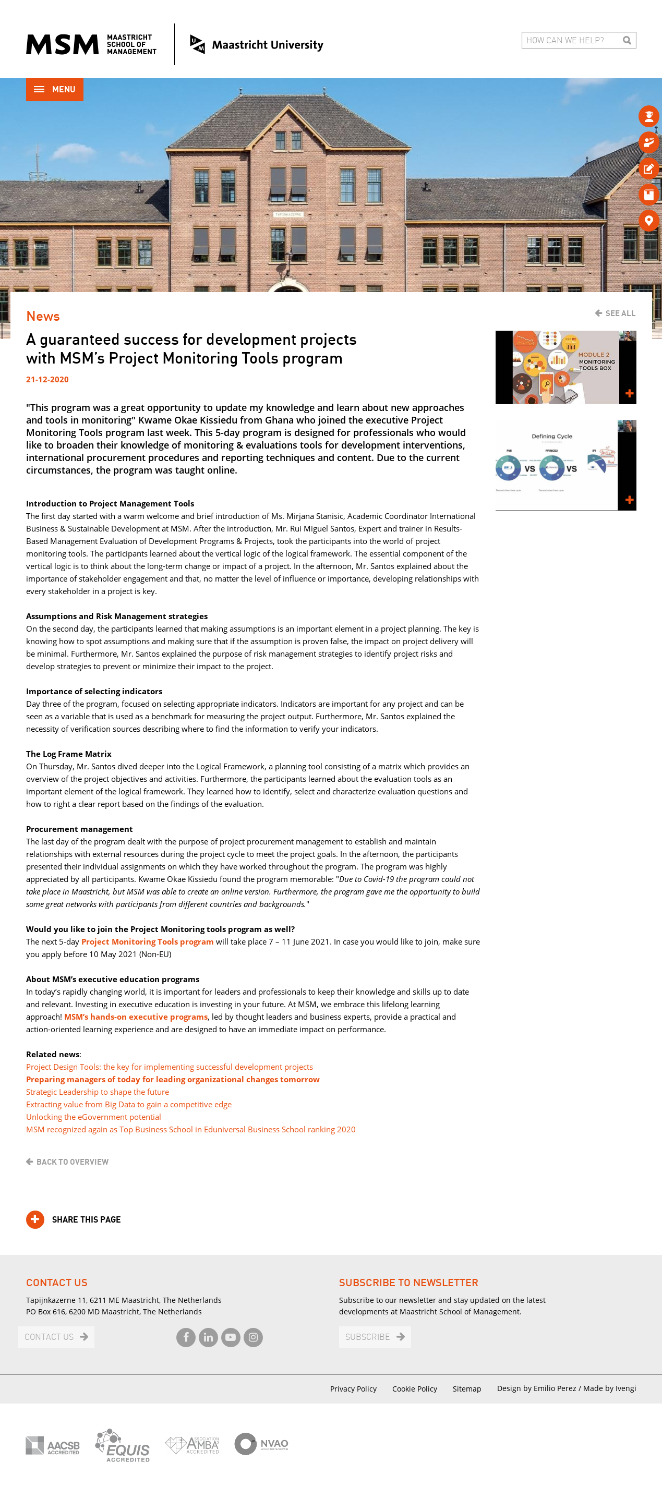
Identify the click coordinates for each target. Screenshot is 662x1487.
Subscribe (367, 1337)
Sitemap (467, 1389)
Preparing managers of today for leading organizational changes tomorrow (173, 1079)
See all (621, 313)
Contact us (49, 1337)
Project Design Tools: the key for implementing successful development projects (169, 1066)
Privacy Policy (353, 1389)
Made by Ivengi (609, 1388)
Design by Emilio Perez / (540, 1388)
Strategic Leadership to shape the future (97, 1091)
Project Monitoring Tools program (147, 941)
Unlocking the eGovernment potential (93, 1116)
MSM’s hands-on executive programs (136, 1016)
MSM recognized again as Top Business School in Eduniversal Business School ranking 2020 (191, 1129)
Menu (55, 90)
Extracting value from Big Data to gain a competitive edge (129, 1104)
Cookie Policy (414, 1389)
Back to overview (73, 1162)
